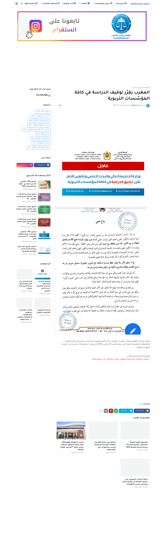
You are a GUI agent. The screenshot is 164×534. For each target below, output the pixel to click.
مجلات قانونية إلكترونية (39, 125)
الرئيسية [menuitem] (121, 3)
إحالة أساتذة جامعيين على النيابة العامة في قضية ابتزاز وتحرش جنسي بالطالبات (135, 481)
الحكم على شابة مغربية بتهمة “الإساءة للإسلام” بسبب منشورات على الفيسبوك (105, 446)
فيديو (45, 129)
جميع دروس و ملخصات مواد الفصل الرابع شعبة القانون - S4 (26, 196)
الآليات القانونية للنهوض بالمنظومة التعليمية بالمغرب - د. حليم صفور (24, 314)
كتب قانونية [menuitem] (69, 3)
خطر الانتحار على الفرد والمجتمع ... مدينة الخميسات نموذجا (25, 285)
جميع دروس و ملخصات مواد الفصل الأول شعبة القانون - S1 (26, 221)
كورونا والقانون (30, 129)
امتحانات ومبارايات (40, 116)
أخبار (134, 88)
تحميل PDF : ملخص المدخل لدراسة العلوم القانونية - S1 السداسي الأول (27, 235)
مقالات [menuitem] (85, 3)
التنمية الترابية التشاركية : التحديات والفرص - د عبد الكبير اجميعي (42, 286)
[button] (22, 3)
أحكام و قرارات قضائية (39, 121)
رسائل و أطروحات (41, 143)
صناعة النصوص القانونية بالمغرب (43, 311)
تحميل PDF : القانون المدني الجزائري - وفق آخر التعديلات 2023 (27, 184)
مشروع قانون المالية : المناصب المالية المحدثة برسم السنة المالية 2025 (137, 444)
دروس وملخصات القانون (38, 147)
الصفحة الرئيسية (143, 88)
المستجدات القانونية (40, 138)
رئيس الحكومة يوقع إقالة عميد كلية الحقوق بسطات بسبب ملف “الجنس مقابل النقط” (72, 446)
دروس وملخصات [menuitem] (104, 3)
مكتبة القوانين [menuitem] (30, 3)
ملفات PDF (42, 112)
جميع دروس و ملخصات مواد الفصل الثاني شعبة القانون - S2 (26, 209)
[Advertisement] (82, 65)
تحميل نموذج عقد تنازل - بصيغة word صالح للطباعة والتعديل (26, 249)
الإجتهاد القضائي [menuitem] (51, 3)
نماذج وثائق (43, 134)
